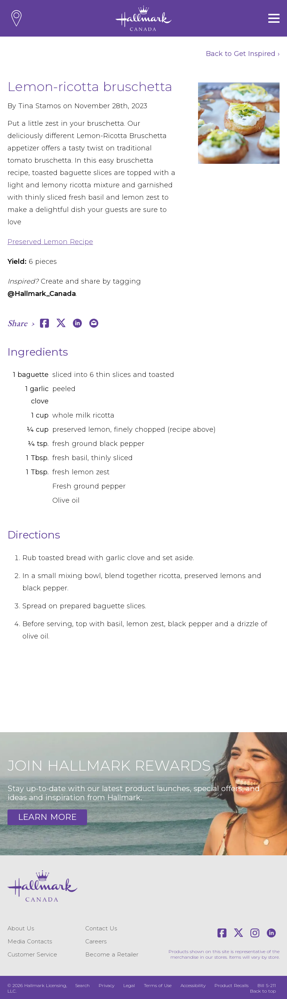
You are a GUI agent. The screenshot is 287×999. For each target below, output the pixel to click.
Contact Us (101, 928)
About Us (20, 928)
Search (82, 985)
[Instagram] (255, 933)
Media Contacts (29, 941)
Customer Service (32, 954)
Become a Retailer (111, 954)
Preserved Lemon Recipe (50, 242)
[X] (238, 933)
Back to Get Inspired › (243, 54)
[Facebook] (222, 933)
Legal (129, 985)
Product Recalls (232, 985)
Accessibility (193, 985)
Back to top (263, 991)
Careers (96, 941)
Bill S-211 (266, 985)
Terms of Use (158, 985)
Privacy (106, 985)
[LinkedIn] (271, 933)
